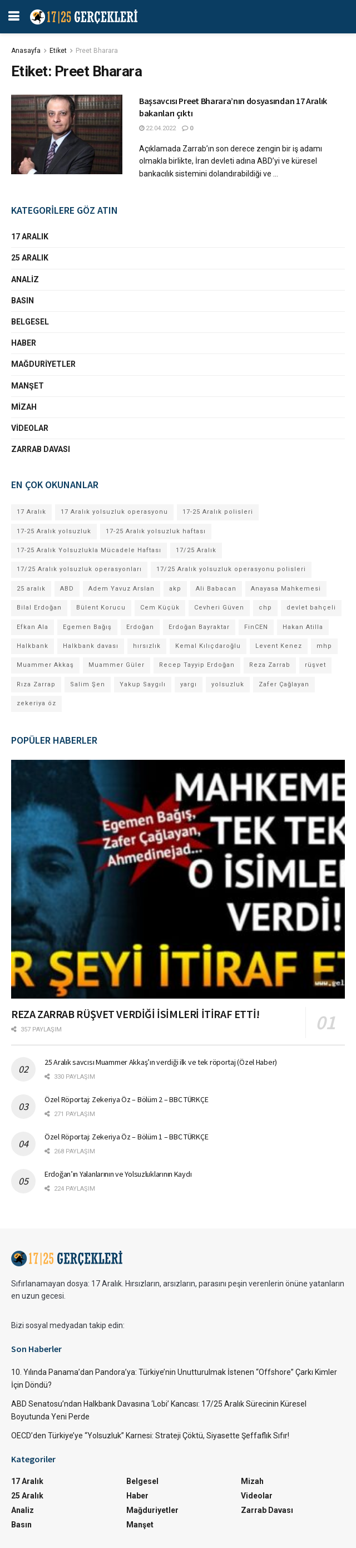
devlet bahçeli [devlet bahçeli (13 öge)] (311, 607)
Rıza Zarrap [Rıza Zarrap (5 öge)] (36, 684)
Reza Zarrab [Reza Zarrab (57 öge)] (269, 665)
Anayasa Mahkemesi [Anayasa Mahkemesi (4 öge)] (286, 588)
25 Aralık (29, 257)
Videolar (29, 428)
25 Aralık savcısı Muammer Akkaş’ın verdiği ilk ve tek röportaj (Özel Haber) (160, 1062)
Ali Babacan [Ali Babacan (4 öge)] (216, 588)
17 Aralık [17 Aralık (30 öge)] (31, 511)
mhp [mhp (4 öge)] (324, 646)
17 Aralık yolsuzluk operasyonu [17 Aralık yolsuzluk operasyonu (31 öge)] (114, 511)
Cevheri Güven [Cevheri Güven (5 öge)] (219, 607)
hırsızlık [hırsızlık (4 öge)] (147, 646)
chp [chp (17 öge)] (265, 607)
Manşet (27, 385)
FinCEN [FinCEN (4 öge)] (256, 627)
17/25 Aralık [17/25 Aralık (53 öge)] (196, 550)
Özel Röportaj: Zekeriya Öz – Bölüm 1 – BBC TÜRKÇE (126, 1137)
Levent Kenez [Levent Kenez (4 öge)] (278, 646)
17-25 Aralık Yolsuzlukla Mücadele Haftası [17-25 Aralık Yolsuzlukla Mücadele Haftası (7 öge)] (89, 550)
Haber (23, 342)
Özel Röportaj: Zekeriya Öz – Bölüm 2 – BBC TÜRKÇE (126, 1099)
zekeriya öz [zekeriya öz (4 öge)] (36, 703)
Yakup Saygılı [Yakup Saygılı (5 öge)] (143, 684)
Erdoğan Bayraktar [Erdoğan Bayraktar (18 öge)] (199, 627)
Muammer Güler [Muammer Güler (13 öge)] (116, 665)
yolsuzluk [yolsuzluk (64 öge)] (227, 684)
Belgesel (30, 321)
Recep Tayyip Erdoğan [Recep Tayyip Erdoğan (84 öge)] (197, 665)
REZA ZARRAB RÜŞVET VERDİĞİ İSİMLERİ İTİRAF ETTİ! (135, 1014)
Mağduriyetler (43, 364)
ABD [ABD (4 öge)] (67, 588)
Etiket (58, 51)
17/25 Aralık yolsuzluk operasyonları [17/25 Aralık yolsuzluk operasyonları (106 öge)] (79, 569)
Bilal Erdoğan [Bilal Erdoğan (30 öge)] (39, 607)
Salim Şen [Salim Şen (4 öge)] (87, 684)
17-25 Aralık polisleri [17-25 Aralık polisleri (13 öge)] (217, 511)
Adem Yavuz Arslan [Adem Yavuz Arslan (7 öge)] (121, 588)
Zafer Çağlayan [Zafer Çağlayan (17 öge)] (284, 684)
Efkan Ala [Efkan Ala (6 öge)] (32, 627)
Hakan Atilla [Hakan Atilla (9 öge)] (303, 627)
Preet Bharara (97, 51)
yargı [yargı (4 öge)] (188, 684)
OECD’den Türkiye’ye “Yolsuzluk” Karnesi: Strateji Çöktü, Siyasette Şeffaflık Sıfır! (150, 1435)
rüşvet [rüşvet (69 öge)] (315, 665)
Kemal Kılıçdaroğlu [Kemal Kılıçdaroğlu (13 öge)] (208, 646)
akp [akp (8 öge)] (175, 588)
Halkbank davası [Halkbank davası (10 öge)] (90, 646)
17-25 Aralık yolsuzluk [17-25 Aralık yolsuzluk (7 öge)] (54, 531)
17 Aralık (29, 236)
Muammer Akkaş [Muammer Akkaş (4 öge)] (45, 665)
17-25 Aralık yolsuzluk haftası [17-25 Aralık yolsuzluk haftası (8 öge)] (156, 531)
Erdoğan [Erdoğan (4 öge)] (140, 627)
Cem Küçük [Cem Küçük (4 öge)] (160, 607)
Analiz (25, 279)
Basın (22, 300)
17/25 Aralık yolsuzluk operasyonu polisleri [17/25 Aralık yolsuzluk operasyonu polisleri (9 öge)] (231, 569)
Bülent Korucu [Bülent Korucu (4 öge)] (101, 607)
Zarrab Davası (40, 449)
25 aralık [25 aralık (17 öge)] (31, 588)
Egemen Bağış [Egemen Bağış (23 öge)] (87, 627)
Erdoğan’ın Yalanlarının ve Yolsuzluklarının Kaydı (117, 1174)
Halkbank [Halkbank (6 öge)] (32, 646)
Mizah (24, 406)
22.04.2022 (157, 128)
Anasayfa (26, 51)
